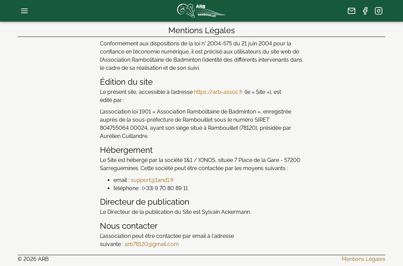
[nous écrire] (351, 11)
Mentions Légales (363, 259)
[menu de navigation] (24, 11)
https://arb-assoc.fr (218, 92)
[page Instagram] (378, 11)
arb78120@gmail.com (152, 244)
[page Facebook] (365, 11)
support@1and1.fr (152, 180)
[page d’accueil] (201, 11)
